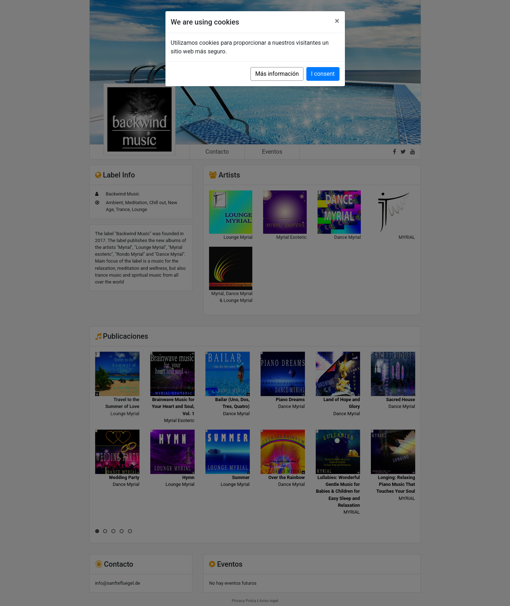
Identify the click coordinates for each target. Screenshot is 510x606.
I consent (322, 73)
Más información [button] (277, 73)
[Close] (337, 21)
